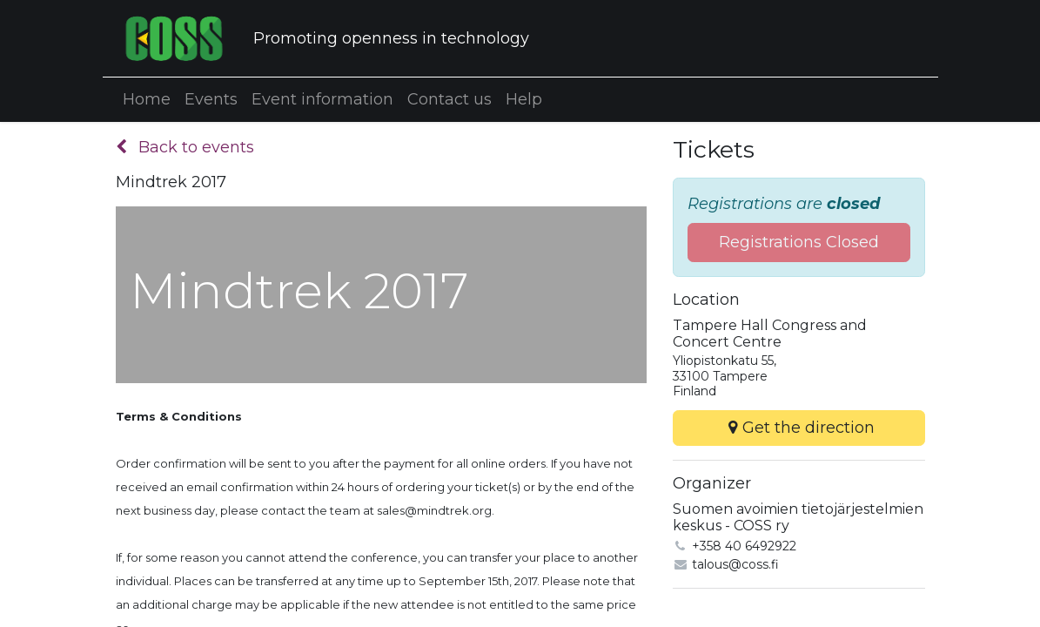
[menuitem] (147, 99)
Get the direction (798, 427)
